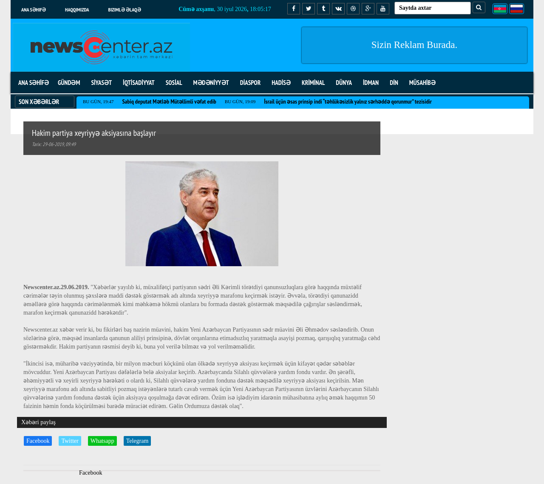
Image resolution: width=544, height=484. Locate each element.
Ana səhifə (33, 9)
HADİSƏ (281, 83)
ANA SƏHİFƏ (33, 83)
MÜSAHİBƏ (422, 83)
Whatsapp (102, 441)
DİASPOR (250, 83)
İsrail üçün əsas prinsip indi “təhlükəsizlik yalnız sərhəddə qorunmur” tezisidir (348, 101)
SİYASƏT (101, 83)
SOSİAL (174, 83)
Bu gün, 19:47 (98, 101)
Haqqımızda (77, 9)
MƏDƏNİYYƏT (211, 83)
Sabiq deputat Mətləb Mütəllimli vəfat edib (169, 101)
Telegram (137, 441)
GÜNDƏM (69, 83)
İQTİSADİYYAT (139, 83)
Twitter (69, 441)
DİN (394, 83)
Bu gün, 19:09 (240, 101)
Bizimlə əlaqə (124, 9)
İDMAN (371, 83)
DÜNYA (344, 83)
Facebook (37, 441)
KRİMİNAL (313, 83)
